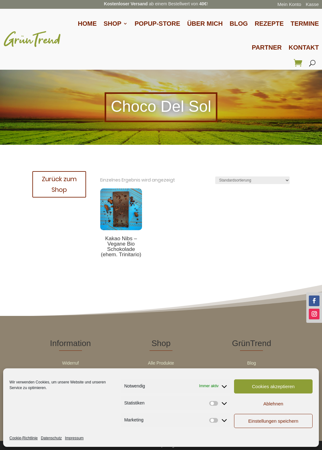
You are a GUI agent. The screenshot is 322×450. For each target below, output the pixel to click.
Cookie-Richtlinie (23, 438)
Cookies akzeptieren (273, 386)
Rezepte (269, 23)
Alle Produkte (161, 363)
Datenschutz (51, 438)
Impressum (74, 438)
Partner (267, 47)
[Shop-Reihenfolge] (252, 180)
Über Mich (205, 23)
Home (87, 23)
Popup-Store (157, 23)
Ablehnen (273, 403)
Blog (239, 23)
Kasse (312, 4)
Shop (113, 23)
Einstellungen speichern (273, 421)
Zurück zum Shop (59, 184)
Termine (305, 23)
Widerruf (70, 363)
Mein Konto (289, 4)
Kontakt (304, 47)
